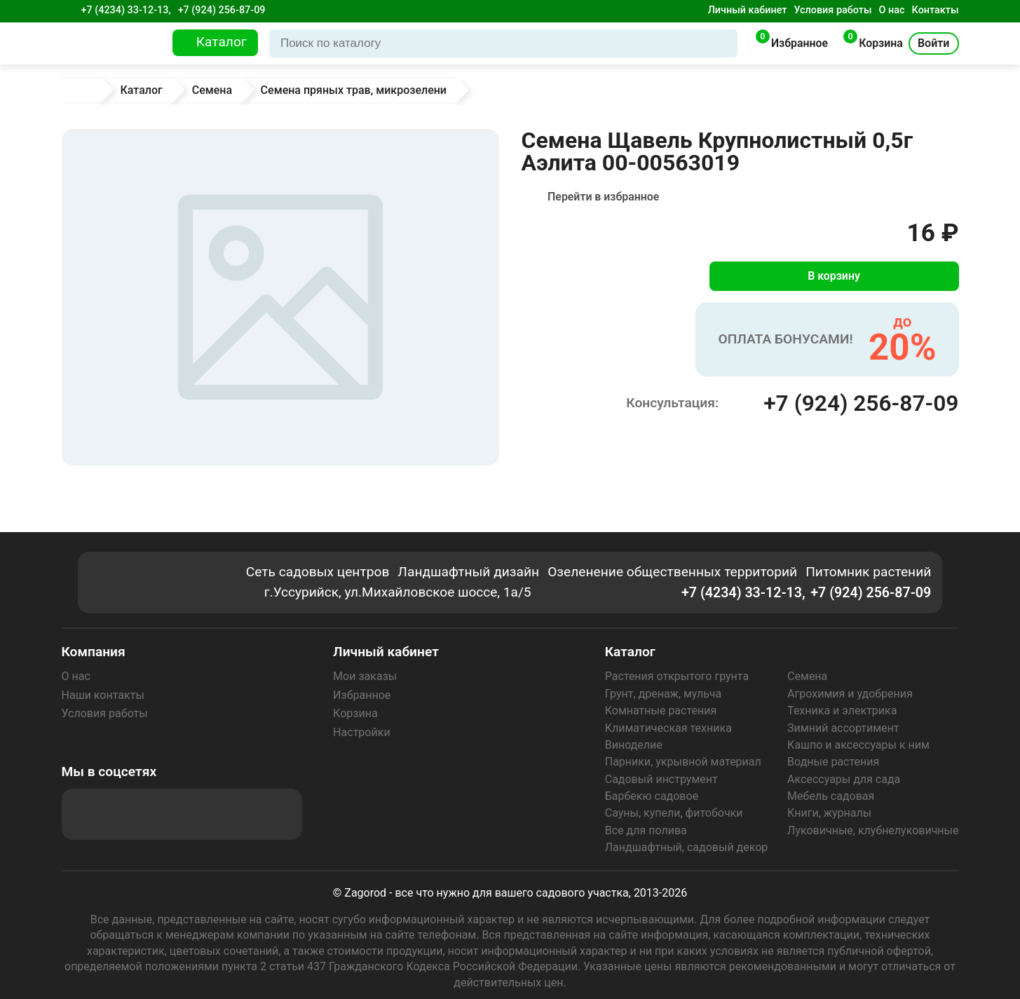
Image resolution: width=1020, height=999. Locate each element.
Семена (807, 676)
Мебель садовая (830, 796)
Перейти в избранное (604, 196)
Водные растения (833, 761)
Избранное (361, 695)
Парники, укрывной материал (683, 761)
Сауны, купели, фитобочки (674, 813)
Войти (933, 43)
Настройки (361, 732)
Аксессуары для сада (843, 779)
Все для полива (646, 830)
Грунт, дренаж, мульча (663, 693)
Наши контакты (103, 695)
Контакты (935, 10)
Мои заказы (365, 676)
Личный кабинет (747, 10)
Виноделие (633, 745)
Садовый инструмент (661, 779)
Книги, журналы (829, 813)
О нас (892, 10)
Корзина (355, 713)
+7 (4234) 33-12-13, (126, 10)
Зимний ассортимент (843, 728)
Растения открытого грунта (677, 676)
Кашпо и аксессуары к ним (858, 745)
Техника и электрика (842, 710)
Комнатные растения (661, 710)
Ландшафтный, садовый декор (686, 847)
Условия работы (832, 10)
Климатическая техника (668, 728)
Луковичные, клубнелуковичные (872, 830)
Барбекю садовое (651, 796)
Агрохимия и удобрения (850, 693)
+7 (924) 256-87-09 (222, 10)
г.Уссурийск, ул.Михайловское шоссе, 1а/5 (398, 593)
